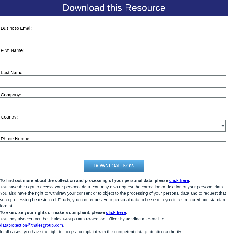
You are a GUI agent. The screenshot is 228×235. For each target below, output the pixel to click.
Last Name (12, 72)
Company (10, 94)
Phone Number (16, 138)
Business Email (16, 28)
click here (179, 180)
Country (9, 116)
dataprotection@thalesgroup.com (31, 225)
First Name (12, 50)
